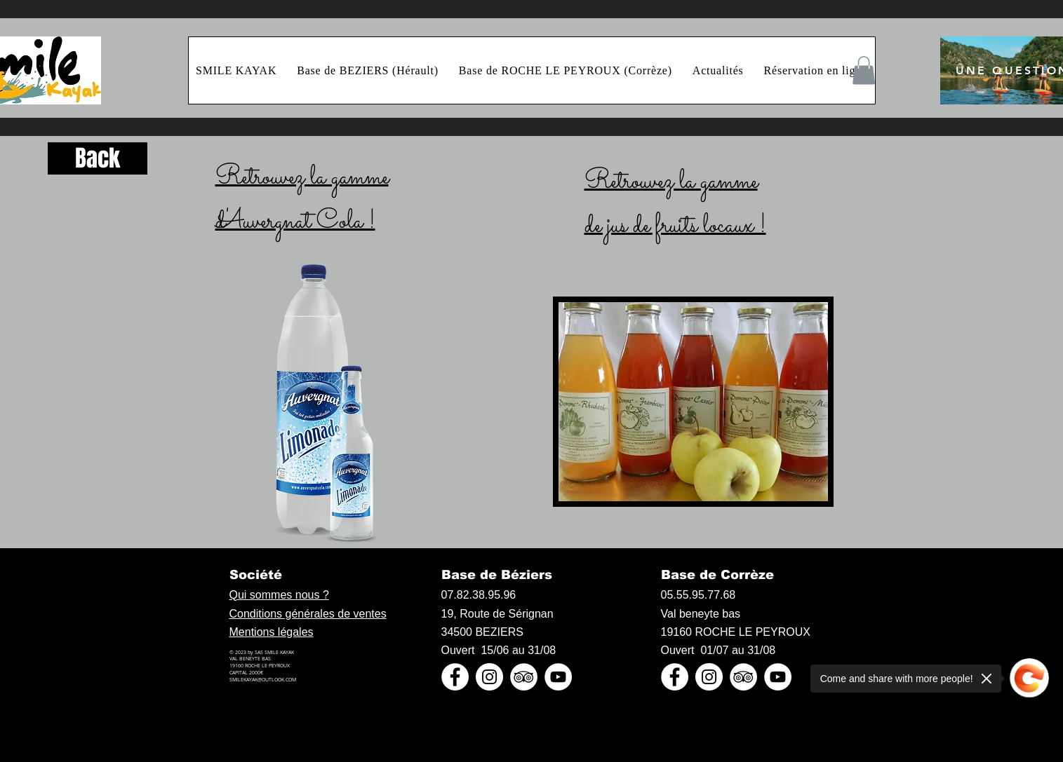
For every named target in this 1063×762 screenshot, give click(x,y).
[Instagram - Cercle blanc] (489, 676)
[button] (864, 70)
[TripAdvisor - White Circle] (523, 676)
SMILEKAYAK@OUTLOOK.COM (262, 679)
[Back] (97, 158)
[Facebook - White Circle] (455, 676)
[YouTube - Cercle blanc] (558, 676)
